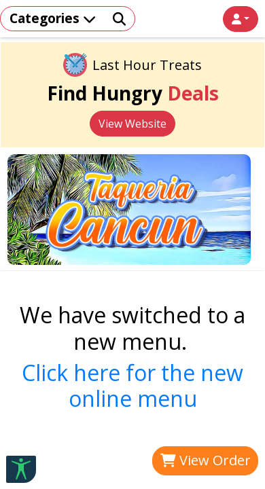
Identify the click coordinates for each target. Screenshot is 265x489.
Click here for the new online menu (132, 385)
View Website (132, 123)
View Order (205, 460)
